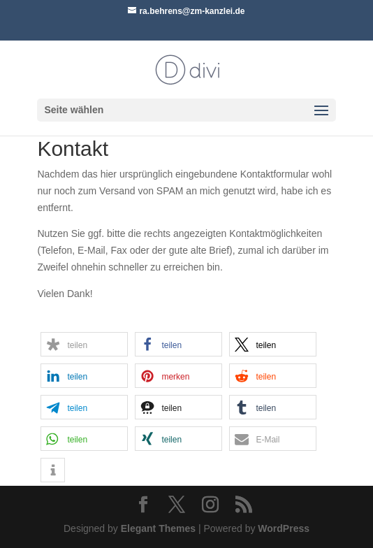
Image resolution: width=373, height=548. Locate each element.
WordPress (283, 528)
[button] (84, 344)
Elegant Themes (158, 528)
